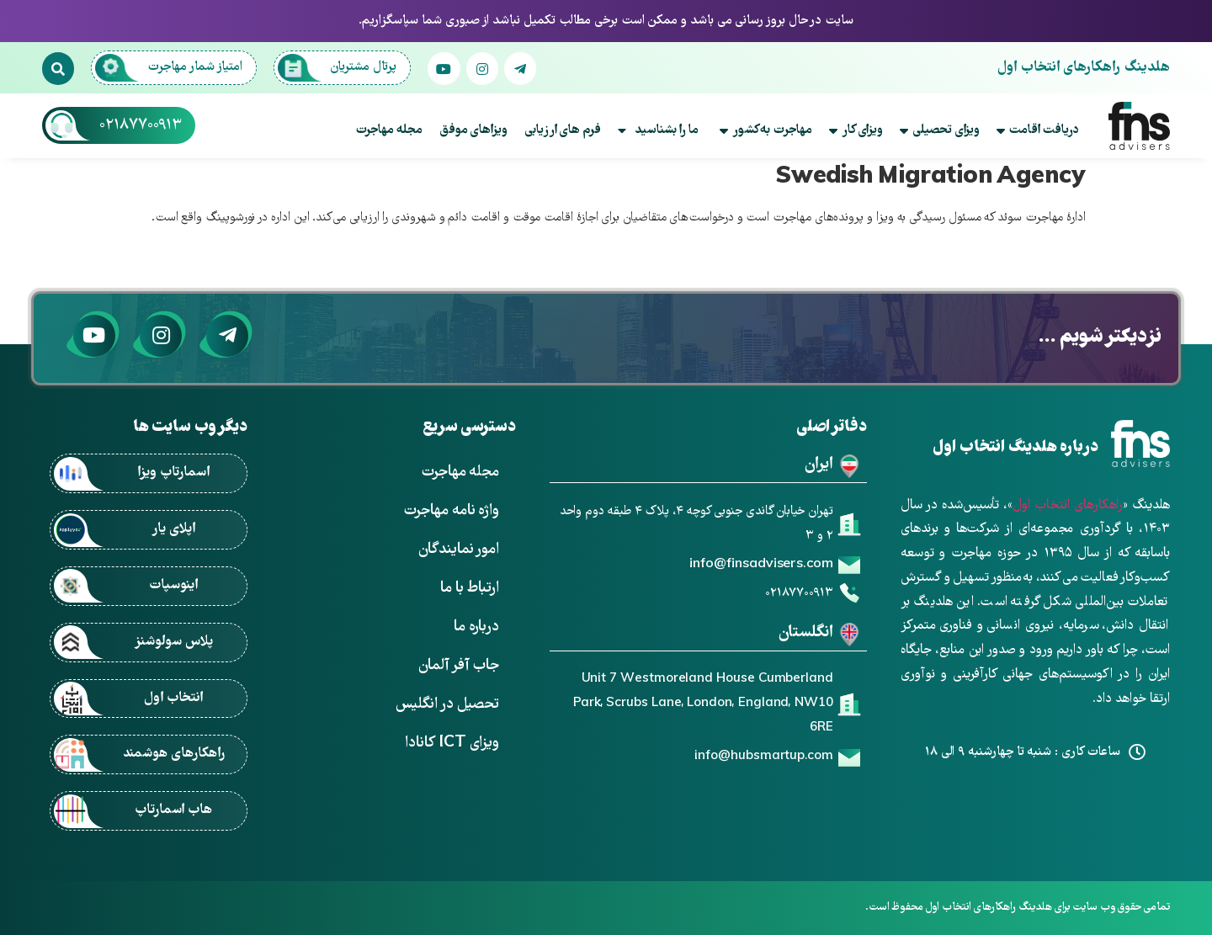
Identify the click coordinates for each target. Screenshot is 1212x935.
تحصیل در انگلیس (447, 704)
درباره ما (476, 627)
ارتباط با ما (469, 588)
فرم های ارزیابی (562, 130)
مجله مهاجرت (389, 130)
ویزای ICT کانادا (452, 743)
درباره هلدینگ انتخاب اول (1015, 448)
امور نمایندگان (458, 549)
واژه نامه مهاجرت (451, 511)
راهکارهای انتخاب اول (1068, 506)
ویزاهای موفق (473, 130)
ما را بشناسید (658, 130)
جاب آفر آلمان (458, 666)
